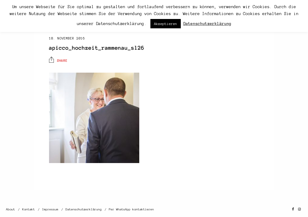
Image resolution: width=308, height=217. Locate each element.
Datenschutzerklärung (84, 209)
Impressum (50, 209)
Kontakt (28, 209)
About (10, 209)
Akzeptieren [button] (165, 24)
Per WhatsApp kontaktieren (131, 209)
